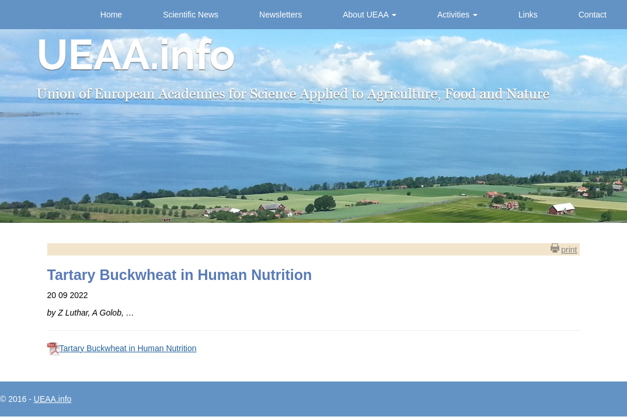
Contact (593, 14)
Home (111, 14)
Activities (457, 14)
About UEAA (369, 14)
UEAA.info (53, 399)
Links (528, 14)
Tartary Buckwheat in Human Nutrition (128, 348)
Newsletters (280, 14)
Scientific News (190, 14)
